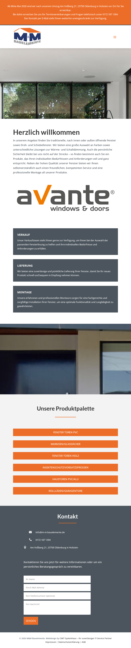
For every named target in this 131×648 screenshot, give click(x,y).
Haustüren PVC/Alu (65, 479)
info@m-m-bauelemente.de (50, 532)
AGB (84, 642)
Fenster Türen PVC (65, 432)
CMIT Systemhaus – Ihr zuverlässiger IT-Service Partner (86, 638)
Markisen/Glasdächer (65, 444)
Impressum (50, 642)
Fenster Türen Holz (65, 455)
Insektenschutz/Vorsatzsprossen (65, 467)
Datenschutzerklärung (68, 642)
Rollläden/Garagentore (66, 491)
